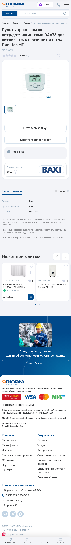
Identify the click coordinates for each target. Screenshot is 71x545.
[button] (56, 256)
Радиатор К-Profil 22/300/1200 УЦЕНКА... (15, 286)
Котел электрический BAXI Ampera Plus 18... (52, 286)
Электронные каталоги (51, 455)
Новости (7, 450)
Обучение (8, 460)
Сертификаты (10, 445)
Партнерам (8, 465)
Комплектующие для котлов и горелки (50, 23)
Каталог (17, 23)
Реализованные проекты (17, 455)
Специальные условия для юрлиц (51, 470)
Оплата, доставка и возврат (49, 461)
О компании (9, 440)
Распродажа (44, 450)
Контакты (8, 470)
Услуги (41, 445)
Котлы (27, 23)
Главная (5, 23)
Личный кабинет (47, 477)
